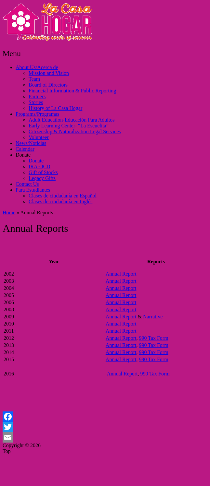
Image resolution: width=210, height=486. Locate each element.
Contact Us (27, 184)
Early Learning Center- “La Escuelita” (69, 125)
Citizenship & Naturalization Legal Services (75, 131)
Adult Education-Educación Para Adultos (71, 120)
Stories (36, 102)
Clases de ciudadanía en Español (63, 195)
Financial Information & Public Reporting (72, 90)
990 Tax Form (153, 338)
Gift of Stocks (43, 172)
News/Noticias (31, 143)
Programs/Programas (37, 114)
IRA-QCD (39, 166)
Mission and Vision (49, 73)
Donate (23, 155)
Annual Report (121, 274)
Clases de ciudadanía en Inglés (60, 201)
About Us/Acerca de (37, 67)
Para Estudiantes (33, 190)
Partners (37, 96)
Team (34, 79)
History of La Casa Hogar (55, 108)
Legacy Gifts (42, 178)
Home (9, 212)
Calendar (25, 149)
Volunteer (39, 137)
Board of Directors (48, 85)
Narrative (153, 316)
